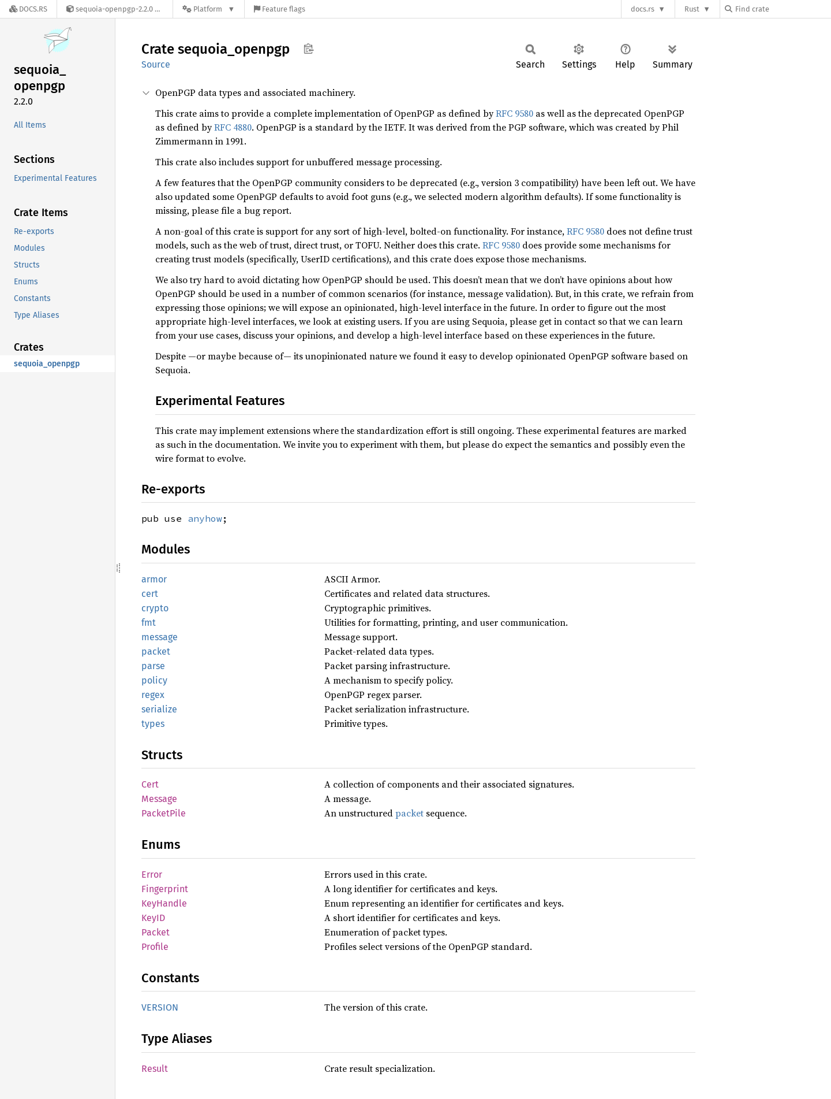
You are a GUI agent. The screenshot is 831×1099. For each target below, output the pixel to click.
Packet (155, 932)
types (152, 723)
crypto (155, 608)
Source (155, 64)
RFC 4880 (233, 127)
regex (152, 694)
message (159, 637)
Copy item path (308, 48)
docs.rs (642, 9)
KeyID (153, 917)
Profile (155, 946)
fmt (148, 622)
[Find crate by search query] (782, 9)
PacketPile (163, 813)
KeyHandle (164, 903)
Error (151, 874)
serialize (159, 709)
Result (154, 1068)
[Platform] (208, 9)
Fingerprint (164, 888)
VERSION (159, 1007)
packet (155, 651)
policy (154, 680)
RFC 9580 (514, 113)
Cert (150, 784)
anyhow (205, 518)
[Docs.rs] (28, 9)
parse (153, 665)
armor (154, 579)
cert (149, 593)
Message (159, 798)
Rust (691, 9)
